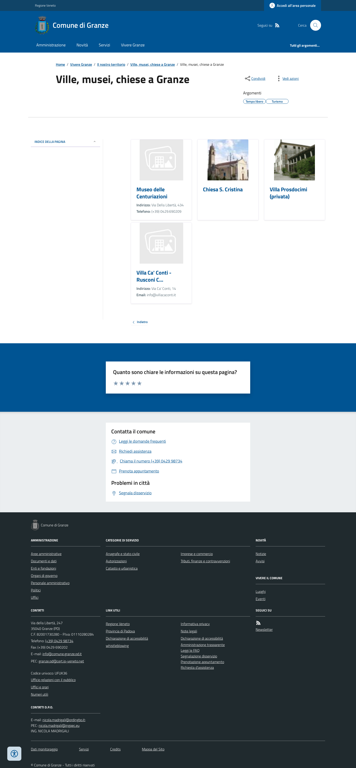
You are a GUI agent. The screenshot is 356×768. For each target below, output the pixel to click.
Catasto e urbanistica (122, 568)
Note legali (189, 631)
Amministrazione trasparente (203, 644)
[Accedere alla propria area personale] (292, 5)
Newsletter (264, 629)
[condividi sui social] (254, 78)
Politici (36, 590)
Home (60, 64)
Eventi (260, 598)
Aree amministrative (46, 553)
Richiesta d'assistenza (197, 667)
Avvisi (260, 561)
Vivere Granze (133, 45)
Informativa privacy (195, 624)
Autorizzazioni (116, 561)
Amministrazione (51, 45)
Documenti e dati (44, 561)
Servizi (104, 45)
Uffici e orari (40, 687)
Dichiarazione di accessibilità (127, 638)
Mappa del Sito (153, 749)
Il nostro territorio (111, 64)
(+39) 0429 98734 (59, 641)
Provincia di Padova (120, 631)
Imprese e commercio (197, 553)
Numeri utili (39, 694)
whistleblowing (117, 645)
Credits (115, 749)
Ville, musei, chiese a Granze (152, 64)
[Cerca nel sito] (314, 25)
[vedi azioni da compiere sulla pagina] (287, 78)
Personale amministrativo (50, 583)
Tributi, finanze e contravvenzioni (205, 561)
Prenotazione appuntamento (202, 661)
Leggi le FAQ (190, 650)
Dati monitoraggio (44, 749)
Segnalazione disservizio (199, 656)
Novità (82, 45)
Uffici (34, 597)
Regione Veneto (45, 5)
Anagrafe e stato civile (123, 553)
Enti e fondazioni (43, 568)
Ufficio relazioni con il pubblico (53, 679)
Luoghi (261, 591)
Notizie (261, 553)
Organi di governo (44, 575)
